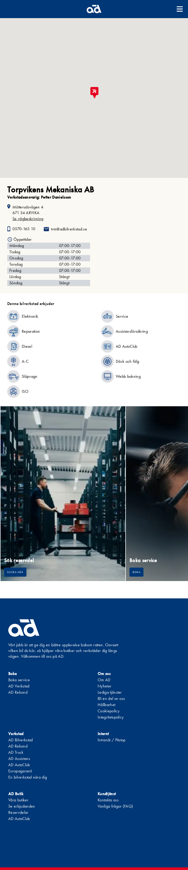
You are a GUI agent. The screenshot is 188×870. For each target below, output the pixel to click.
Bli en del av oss (111, 698)
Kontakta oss (108, 800)
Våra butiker (18, 800)
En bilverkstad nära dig (27, 777)
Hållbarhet (106, 704)
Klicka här (15, 572)
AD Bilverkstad (20, 740)
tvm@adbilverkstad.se (69, 229)
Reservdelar (18, 812)
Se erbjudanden (21, 806)
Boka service (19, 680)
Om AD (104, 680)
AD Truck (16, 752)
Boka (136, 572)
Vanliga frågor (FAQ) (115, 806)
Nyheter (104, 686)
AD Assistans (19, 758)
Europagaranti (20, 771)
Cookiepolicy (108, 711)
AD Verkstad (19, 686)
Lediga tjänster (110, 692)
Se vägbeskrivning (27, 218)
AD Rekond (17, 692)
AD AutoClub (19, 764)
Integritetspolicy (111, 717)
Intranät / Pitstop (112, 740)
